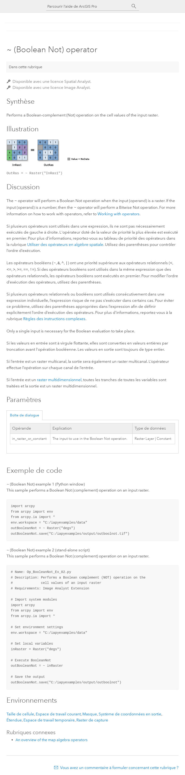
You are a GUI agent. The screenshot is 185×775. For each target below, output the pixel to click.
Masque (89, 712)
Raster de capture (92, 718)
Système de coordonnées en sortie (130, 712)
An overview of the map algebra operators (52, 738)
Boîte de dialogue (24, 413)
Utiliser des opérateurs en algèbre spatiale (65, 243)
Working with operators (118, 213)
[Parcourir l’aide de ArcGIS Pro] (88, 6)
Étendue (14, 718)
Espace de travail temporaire (49, 718)
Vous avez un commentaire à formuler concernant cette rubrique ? (119, 765)
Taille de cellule (20, 712)
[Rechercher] (134, 6)
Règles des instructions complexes (54, 317)
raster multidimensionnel (59, 378)
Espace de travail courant (58, 712)
